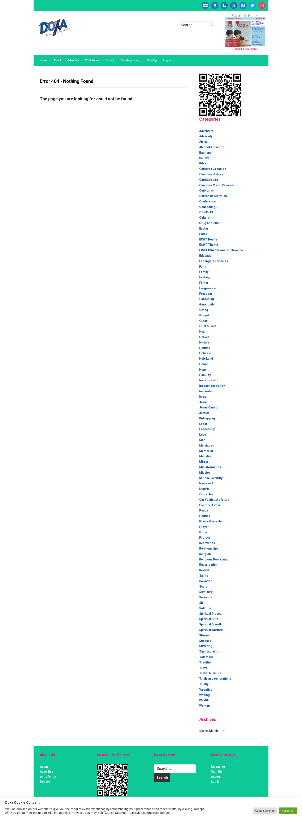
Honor (203, 364)
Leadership (207, 429)
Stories (204, 635)
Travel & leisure (210, 673)
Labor (203, 424)
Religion (205, 554)
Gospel (204, 315)
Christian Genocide (212, 168)
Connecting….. (209, 207)
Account (217, 776)
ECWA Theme (208, 244)
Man (202, 440)
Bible (202, 163)
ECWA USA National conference (221, 250)
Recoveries (207, 543)
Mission (205, 472)
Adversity (205, 136)
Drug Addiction (209, 223)
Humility (205, 375)
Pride (203, 532)
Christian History (211, 174)
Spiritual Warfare (211, 630)
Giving (203, 310)
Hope (203, 369)
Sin (201, 602)
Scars (203, 586)
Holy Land (206, 358)
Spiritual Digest (210, 613)
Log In (167, 60)
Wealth (204, 700)
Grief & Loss (207, 326)
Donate (109, 60)
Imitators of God (210, 380)
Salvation (205, 581)
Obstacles (206, 494)
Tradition (205, 662)
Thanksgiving (208, 651)
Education (206, 255)
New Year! (206, 483)
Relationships (208, 548)
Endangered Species (213, 261)
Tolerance (206, 657)
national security (211, 478)
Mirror (203, 461)
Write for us (92, 60)
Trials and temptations (215, 678)
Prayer (204, 527)
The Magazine (129, 60)
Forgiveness (208, 288)
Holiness (205, 353)
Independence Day (212, 385)
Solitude (205, 608)
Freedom (205, 293)
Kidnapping (207, 418)
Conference (207, 201)
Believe (204, 158)
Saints (203, 575)
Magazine (218, 766)
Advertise (73, 60)
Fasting (204, 277)
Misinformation (210, 467)
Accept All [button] (288, 810)
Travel (203, 668)
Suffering (205, 646)
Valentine (205, 689)
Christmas (206, 190)
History (204, 342)
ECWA (203, 234)
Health (203, 331)
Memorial (206, 451)
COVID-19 (206, 212)
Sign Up (152, 60)
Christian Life (208, 179)
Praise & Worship (211, 521)
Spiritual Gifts (208, 619)
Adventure (206, 131)
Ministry (205, 456)
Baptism (205, 152)
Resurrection (208, 564)
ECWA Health (208, 239)
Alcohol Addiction (211, 147)
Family (203, 272)
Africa (203, 141)
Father (203, 282)
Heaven (204, 337)
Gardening (206, 299)
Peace (203, 510)
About (57, 60)
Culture (204, 217)
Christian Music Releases (217, 185)
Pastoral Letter (209, 505)
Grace (203, 320)
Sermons (205, 597)
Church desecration (213, 196)
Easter (203, 228)
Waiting (204, 695)
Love (202, 434)
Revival (204, 570)
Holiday (204, 348)
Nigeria (204, 488)
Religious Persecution (214, 559)
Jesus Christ (208, 407)
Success (205, 640)
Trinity (203, 684)
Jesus (203, 402)
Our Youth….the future (214, 499)
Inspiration (206, 391)
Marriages (206, 445)
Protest (204, 537)
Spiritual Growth (210, 624)
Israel (203, 396)
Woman (204, 705)
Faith (202, 266)
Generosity (207, 304)
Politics (204, 516)
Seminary (205, 591)
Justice (204, 413)
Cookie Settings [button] (265, 810)
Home (43, 60)
